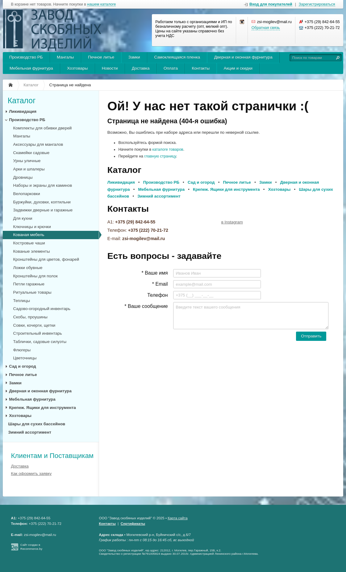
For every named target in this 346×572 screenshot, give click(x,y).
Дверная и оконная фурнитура (243, 57)
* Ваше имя (154, 273)
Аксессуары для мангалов (38, 144)
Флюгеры (22, 350)
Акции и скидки (238, 68)
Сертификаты (133, 523)
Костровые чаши (29, 243)
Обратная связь (266, 28)
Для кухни (22, 218)
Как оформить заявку (31, 473)
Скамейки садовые (31, 152)
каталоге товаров (167, 149)
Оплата (171, 68)
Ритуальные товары (32, 292)
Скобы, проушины (30, 317)
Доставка (140, 68)
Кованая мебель (28, 234)
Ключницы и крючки (32, 226)
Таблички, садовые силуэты (40, 341)
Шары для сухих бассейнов (36, 424)
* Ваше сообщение (146, 306)
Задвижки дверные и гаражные (43, 210)
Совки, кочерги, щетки (34, 325)
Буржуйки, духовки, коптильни (42, 202)
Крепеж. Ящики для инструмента (42, 407)
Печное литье (101, 57)
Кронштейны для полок (35, 276)
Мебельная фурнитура (31, 68)
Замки (134, 57)
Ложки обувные (28, 267)
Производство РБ (26, 57)
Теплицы (21, 300)
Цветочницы (25, 358)
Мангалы (65, 57)
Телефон (157, 295)
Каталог (22, 100)
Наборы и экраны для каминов (42, 185)
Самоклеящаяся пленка (177, 57)
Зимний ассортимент (30, 432)
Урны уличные (27, 160)
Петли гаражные (28, 284)
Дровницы (23, 177)
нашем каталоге (101, 4)
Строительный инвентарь (37, 333)
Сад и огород (22, 366)
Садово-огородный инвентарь (41, 308)
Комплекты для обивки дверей (42, 128)
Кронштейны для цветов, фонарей (46, 259)
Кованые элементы (31, 251)
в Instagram (232, 222)
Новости (110, 68)
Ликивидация (22, 111)
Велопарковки (26, 193)
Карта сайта (177, 518)
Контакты (201, 68)
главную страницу (160, 156)
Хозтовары (77, 68)
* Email (160, 284)
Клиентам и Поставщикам (52, 456)
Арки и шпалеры (29, 169)
